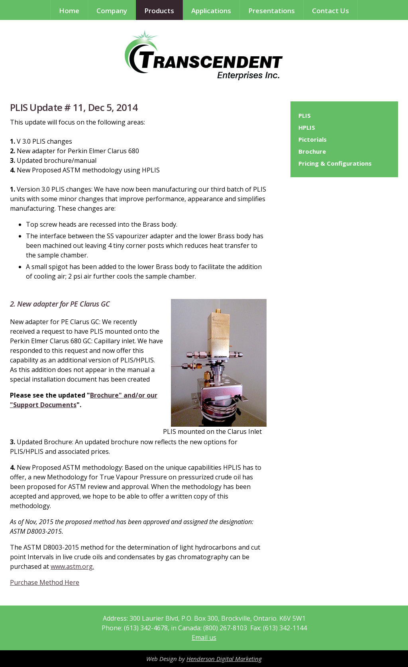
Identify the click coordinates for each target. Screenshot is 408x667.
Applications (211, 10)
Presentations (271, 10)
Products (159, 10)
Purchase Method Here (44, 582)
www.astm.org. (72, 566)
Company (111, 10)
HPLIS (306, 127)
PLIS (304, 115)
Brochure (312, 151)
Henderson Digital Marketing (224, 659)
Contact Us (330, 10)
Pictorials (312, 139)
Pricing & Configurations (335, 163)
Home (69, 10)
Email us (204, 637)
